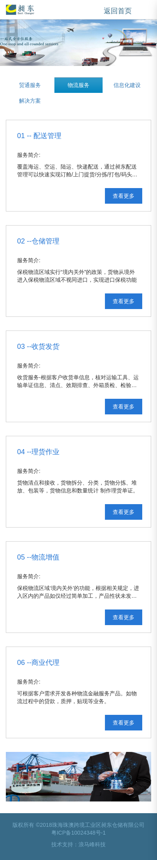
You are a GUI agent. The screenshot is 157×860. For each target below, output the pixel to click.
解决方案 (30, 101)
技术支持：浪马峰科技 (78, 844)
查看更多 (123, 196)
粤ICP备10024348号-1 (78, 833)
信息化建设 (127, 85)
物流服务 (78, 85)
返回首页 (118, 11)
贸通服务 (30, 85)
